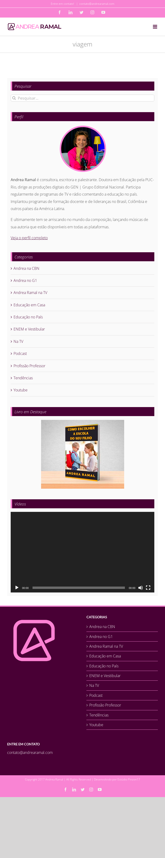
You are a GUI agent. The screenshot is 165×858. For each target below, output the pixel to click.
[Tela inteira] (148, 587)
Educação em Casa (29, 304)
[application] (82, 552)
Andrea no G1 (25, 280)
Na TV (18, 341)
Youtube (21, 390)
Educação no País (28, 317)
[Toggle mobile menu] (155, 26)
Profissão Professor (29, 365)
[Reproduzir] (16, 587)
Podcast (20, 353)
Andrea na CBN (26, 268)
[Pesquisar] (14, 98)
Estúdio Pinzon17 (129, 779)
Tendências (23, 378)
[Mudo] (140, 587)
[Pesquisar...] (82, 98)
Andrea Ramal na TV (30, 292)
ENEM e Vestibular (29, 329)
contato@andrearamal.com (96, 4)
